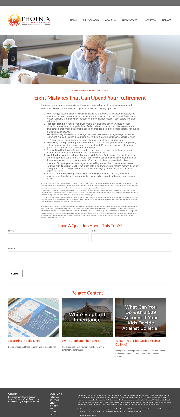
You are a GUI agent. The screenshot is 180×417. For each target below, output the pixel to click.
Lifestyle (53, 414)
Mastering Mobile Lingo (24, 340)
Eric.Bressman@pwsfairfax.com (22, 397)
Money (53, 412)
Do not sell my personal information (129, 411)
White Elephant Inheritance (80, 340)
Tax (51, 409)
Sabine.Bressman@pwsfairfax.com (23, 399)
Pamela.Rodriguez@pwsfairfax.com (23, 401)
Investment (54, 400)
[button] (73, 20)
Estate (52, 403)
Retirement (54, 397)
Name (11, 231)
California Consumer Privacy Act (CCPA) (148, 409)
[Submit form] (15, 273)
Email (94, 231)
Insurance (54, 406)
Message (12, 248)
